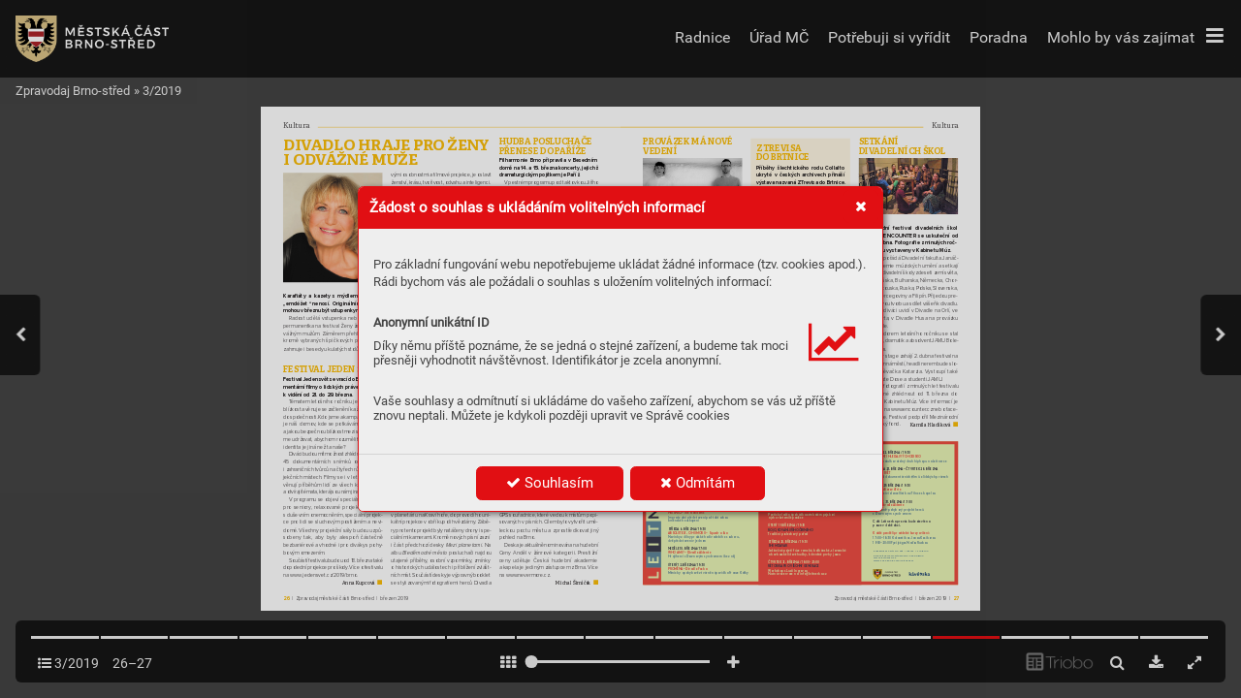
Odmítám (697, 483)
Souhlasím (549, 483)
